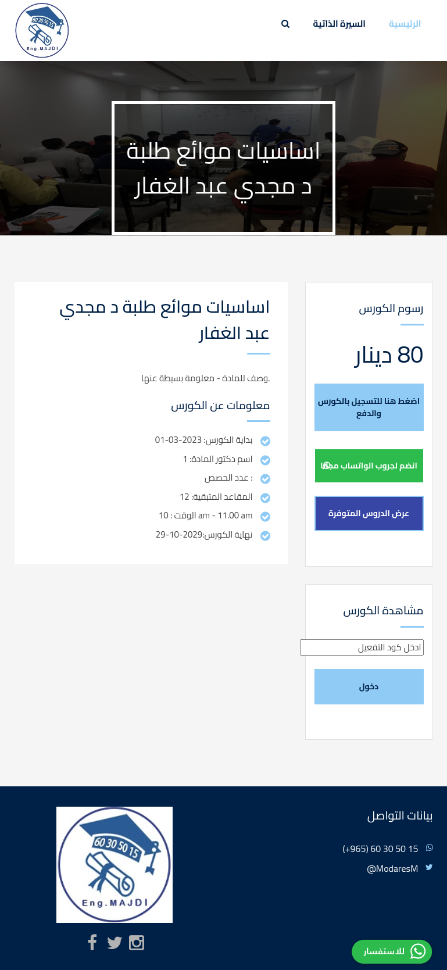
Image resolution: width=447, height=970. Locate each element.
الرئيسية (405, 23)
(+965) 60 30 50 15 (380, 848)
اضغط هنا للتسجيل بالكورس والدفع (369, 407)
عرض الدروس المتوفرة (368, 513)
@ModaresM (392, 868)
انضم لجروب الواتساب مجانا (368, 465)
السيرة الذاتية (339, 23)
